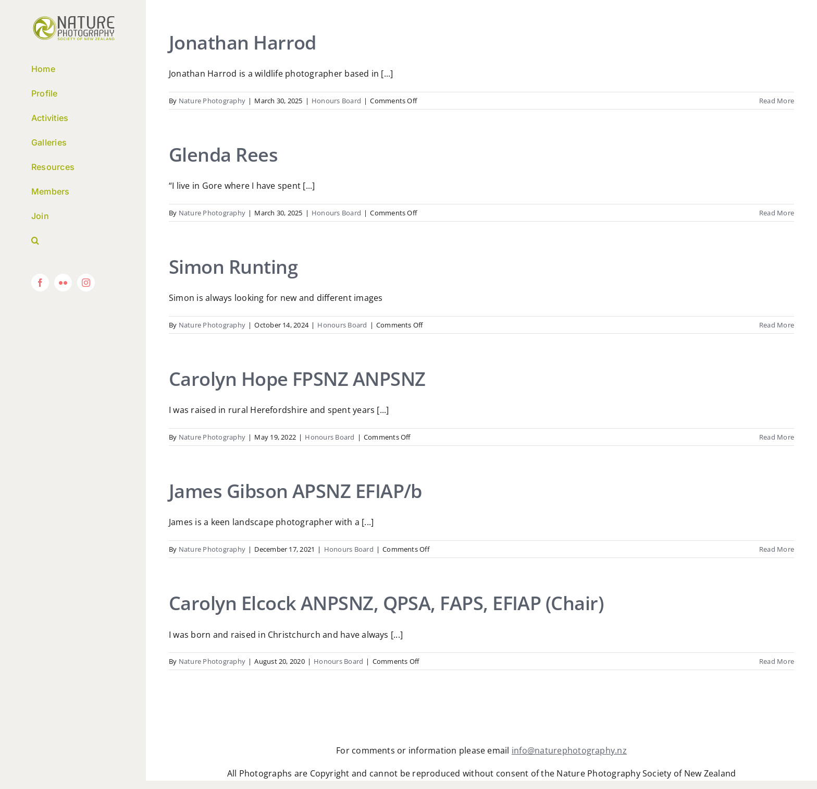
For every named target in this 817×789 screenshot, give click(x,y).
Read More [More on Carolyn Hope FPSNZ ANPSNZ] (776, 437)
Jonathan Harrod (242, 42)
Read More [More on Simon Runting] (776, 325)
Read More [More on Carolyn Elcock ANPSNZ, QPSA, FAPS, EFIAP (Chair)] (776, 661)
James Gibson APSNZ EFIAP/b (295, 491)
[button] (73, 240)
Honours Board (336, 100)
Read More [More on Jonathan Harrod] (776, 100)
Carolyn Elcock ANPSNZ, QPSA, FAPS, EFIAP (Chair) (386, 603)
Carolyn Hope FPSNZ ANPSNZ (297, 379)
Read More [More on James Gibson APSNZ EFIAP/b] (776, 549)
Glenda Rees (223, 154)
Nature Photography (212, 100)
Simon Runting (233, 267)
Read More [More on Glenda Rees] (776, 212)
